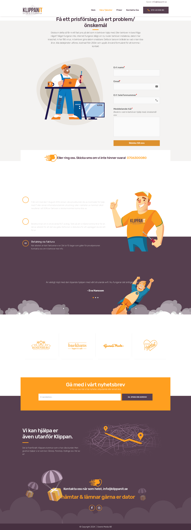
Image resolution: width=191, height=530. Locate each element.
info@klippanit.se (159, 2)
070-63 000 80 (156, 10)
